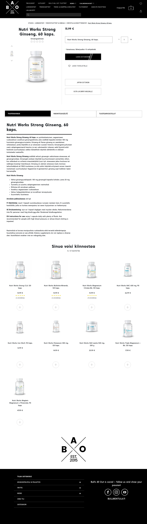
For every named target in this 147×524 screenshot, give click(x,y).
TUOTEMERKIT (83, 7)
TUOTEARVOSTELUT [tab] (107, 114)
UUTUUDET (41, 3)
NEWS (19, 493)
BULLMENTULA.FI (116, 499)
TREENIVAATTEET (44, 7)
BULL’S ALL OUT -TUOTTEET (58, 3)
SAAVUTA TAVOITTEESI (98, 7)
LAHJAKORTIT (30, 10)
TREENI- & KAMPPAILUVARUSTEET (65, 7)
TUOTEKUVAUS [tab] (14, 114)
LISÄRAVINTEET (31, 7)
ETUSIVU (31, 23)
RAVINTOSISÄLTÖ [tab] (61, 114)
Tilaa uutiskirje (24, 476)
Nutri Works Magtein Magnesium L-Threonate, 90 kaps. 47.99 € (20, 405)
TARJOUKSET (30, 3)
